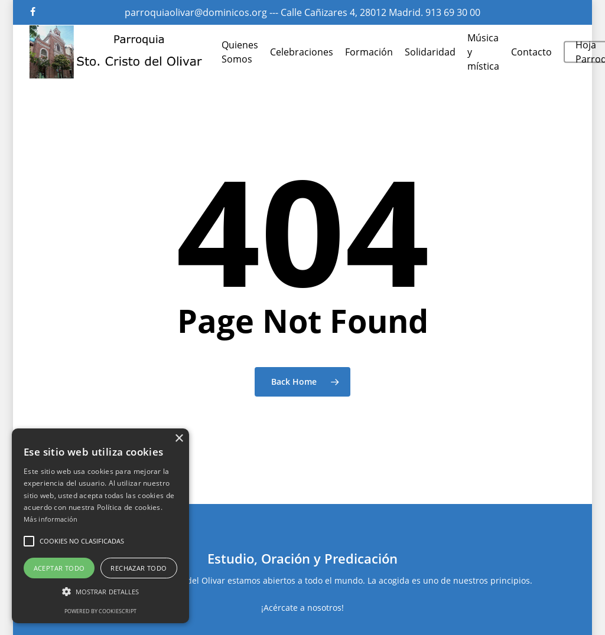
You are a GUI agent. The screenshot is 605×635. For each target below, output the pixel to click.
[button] (29, 541)
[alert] (100, 525)
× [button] (178, 438)
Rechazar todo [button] (138, 568)
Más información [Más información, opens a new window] (51, 519)
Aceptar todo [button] (59, 568)
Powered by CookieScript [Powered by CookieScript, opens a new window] (100, 611)
